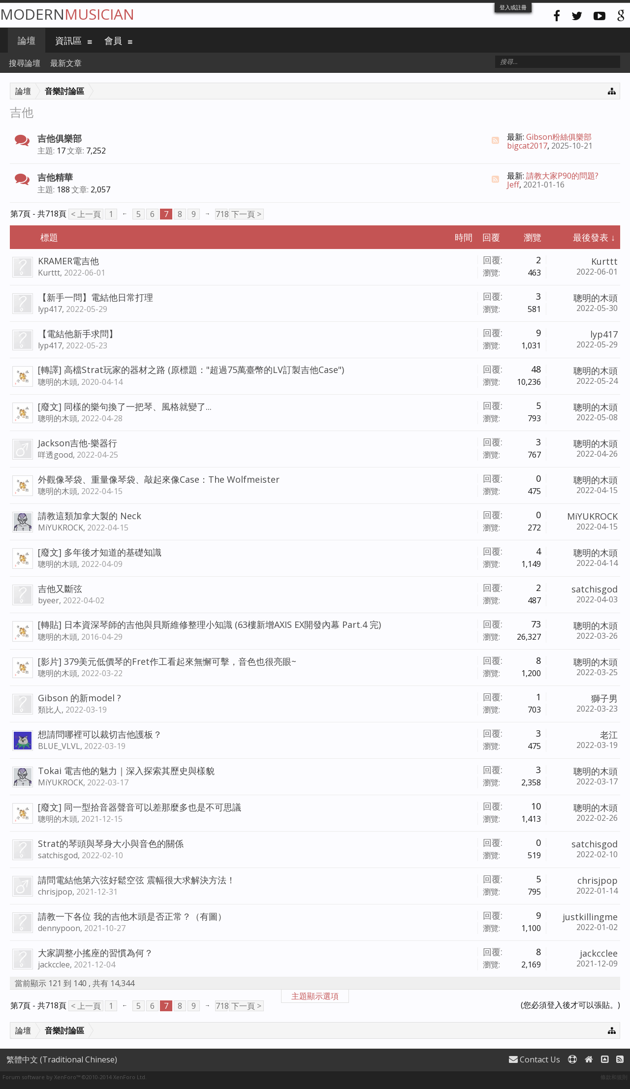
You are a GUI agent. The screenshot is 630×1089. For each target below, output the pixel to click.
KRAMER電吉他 (68, 261)
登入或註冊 (513, 7)
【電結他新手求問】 (78, 334)
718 (221, 214)
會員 (113, 40)
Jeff (513, 184)
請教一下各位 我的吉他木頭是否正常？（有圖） (132, 916)
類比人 (50, 709)
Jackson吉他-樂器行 (77, 443)
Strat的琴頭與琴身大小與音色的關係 (111, 843)
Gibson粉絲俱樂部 (559, 136)
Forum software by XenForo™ (74, 1077)
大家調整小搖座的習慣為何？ (95, 953)
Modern (67, 14)
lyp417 (50, 309)
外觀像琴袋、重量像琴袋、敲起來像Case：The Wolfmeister (159, 479)
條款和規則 (614, 1077)
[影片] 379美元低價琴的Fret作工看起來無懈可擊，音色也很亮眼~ (167, 661)
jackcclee (54, 964)
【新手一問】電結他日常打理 (95, 297)
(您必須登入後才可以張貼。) (570, 1004)
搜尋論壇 (24, 63)
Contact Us (534, 1059)
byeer (48, 600)
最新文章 (66, 63)
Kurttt (49, 272)
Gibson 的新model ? (79, 698)
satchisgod (594, 589)
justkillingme (590, 917)
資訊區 (68, 40)
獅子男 (604, 698)
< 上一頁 (86, 214)
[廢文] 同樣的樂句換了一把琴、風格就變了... (125, 406)
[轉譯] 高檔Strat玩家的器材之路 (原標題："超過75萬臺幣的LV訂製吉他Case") (191, 369)
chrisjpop (55, 891)
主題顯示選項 (315, 996)
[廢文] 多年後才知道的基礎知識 (99, 552)
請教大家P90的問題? (562, 175)
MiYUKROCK (60, 527)
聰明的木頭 (595, 298)
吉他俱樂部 (59, 138)
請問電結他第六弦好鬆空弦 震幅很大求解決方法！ (136, 880)
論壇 (26, 40)
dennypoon (59, 928)
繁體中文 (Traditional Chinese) (61, 1059)
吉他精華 (55, 177)
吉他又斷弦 (60, 588)
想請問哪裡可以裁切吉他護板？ (100, 734)
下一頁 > (246, 214)
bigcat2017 (527, 145)
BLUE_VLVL (59, 746)
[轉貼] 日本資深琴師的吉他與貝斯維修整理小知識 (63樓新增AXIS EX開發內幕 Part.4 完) (209, 624)
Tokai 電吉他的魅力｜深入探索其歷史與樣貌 (126, 771)
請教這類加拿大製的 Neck (89, 516)
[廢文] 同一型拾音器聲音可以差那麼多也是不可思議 (139, 807)
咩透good (55, 454)
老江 (609, 735)
